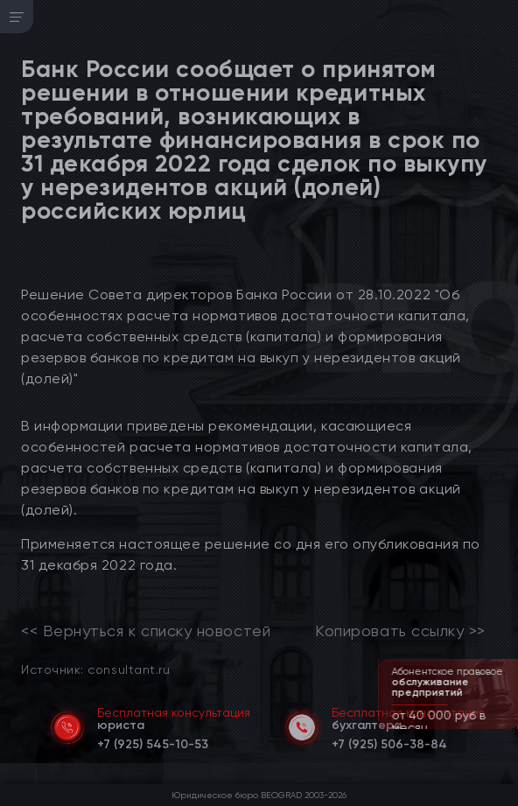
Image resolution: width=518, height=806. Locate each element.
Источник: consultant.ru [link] (95, 669)
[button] (506, 727)
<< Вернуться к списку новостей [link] (145, 631)
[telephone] (152, 741)
